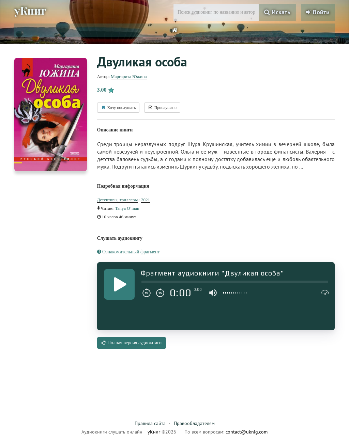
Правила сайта (150, 423)
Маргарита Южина (129, 76)
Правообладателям (194, 423)
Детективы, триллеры (117, 199)
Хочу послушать (118, 107)
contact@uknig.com (247, 432)
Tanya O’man (127, 208)
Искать (277, 12)
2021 (145, 199)
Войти (318, 12)
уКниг (30, 11)
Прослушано (162, 107)
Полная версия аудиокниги (132, 342)
